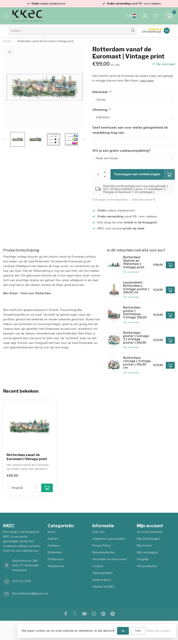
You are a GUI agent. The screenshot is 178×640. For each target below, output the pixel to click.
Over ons (98, 532)
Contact (97, 566)
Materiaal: (101, 92)
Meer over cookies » (159, 631)
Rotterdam (55, 552)
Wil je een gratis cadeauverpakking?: (121, 150)
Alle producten (147, 566)
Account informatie (150, 532)
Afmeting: (101, 109)
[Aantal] (36, 488)
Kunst (51, 532)
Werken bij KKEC (103, 587)
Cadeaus (54, 545)
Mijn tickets (144, 545)
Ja (123, 631)
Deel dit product (143, 199)
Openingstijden (102, 573)
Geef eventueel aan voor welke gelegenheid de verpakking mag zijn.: (130, 130)
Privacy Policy (101, 545)
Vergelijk (17, 487)
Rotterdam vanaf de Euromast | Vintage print (46, 41)
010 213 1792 (21, 581)
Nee (138, 631)
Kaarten (53, 539)
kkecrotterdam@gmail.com (30, 593)
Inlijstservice (56, 566)
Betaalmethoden (103, 552)
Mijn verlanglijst (147, 552)
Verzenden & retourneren (109, 559)
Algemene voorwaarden (108, 539)
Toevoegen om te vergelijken (110, 199)
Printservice (55, 559)
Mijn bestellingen (148, 539)
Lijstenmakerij (101, 580)
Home (7, 41)
